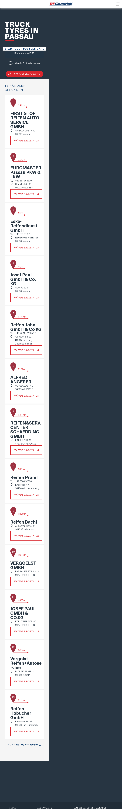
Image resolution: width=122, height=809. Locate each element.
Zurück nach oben (23, 745)
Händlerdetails (26, 140)
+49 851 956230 (23, 180)
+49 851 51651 (22, 234)
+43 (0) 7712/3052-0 (25, 333)
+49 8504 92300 (23, 481)
